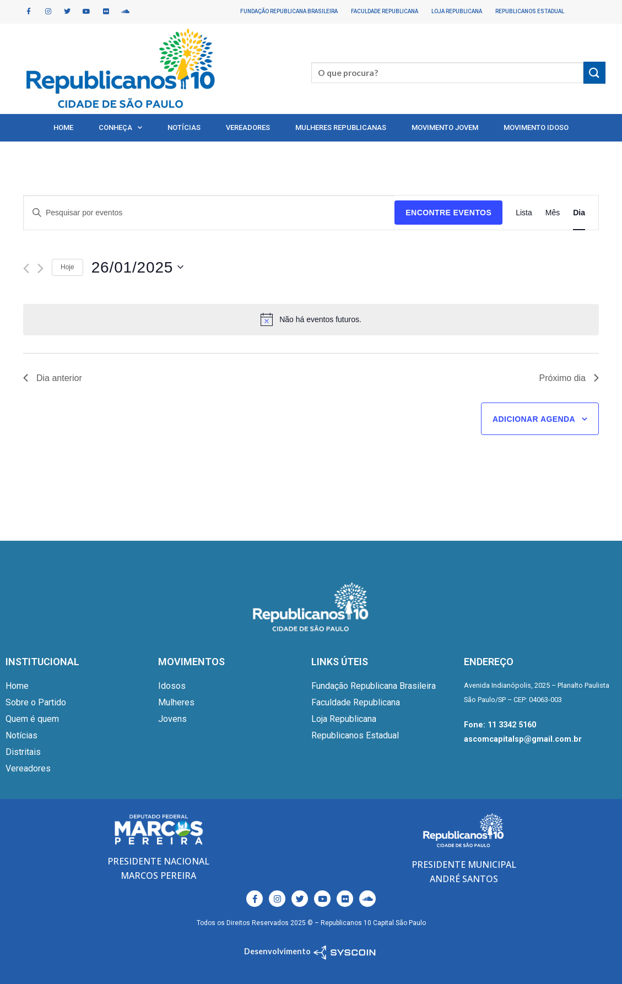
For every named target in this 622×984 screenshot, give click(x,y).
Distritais (23, 752)
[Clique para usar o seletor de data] (137, 267)
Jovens (172, 719)
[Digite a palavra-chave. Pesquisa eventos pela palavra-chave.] (209, 212)
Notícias (184, 127)
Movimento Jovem (445, 127)
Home (63, 127)
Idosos (172, 686)
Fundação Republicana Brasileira (289, 11)
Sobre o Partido (36, 702)
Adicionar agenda (534, 419)
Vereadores (248, 127)
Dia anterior (52, 378)
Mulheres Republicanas (340, 127)
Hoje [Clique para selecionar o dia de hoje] (67, 267)
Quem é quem (32, 719)
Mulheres (176, 702)
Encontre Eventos (448, 212)
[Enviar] (594, 72)
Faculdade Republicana (384, 11)
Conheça (120, 127)
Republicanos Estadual (529, 11)
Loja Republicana (456, 11)
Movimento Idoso (536, 127)
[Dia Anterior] (26, 268)
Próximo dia (569, 378)
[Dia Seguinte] (40, 268)
